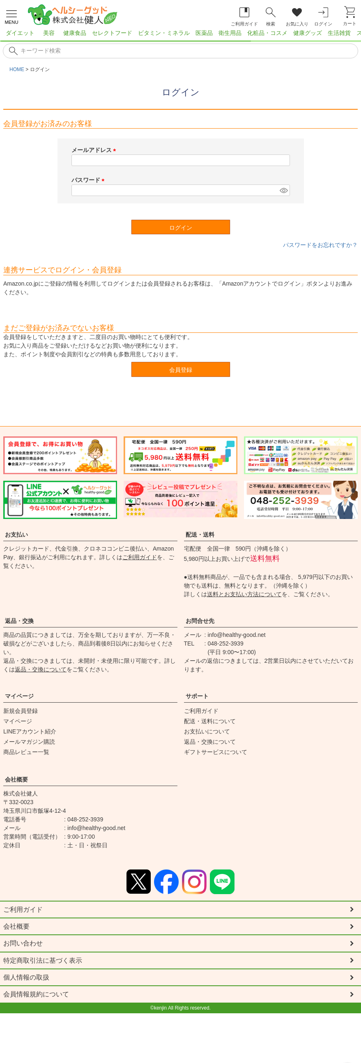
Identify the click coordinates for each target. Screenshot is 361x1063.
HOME (16, 69)
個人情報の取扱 (26, 978)
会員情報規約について (36, 995)
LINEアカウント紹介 (29, 731)
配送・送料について (210, 721)
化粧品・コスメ (267, 33)
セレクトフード (112, 33)
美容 (49, 33)
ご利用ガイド (139, 557)
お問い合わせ (23, 943)
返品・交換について (41, 669)
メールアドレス (95, 150)
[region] (180, 35)
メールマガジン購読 (29, 741)
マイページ (19, 696)
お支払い (16, 534)
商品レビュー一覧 (26, 752)
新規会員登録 (20, 711)
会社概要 (16, 779)
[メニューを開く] (11, 16)
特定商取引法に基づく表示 (42, 960)
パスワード (89, 180)
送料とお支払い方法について (244, 594)
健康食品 (74, 33)
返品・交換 (19, 621)
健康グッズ (307, 33)
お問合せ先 (200, 621)
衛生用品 (229, 33)
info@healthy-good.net (237, 635)
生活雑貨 (339, 33)
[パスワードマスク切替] (283, 190)
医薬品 (204, 33)
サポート (197, 696)
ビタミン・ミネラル (164, 33)
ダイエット (20, 33)
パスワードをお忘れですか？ (320, 245)
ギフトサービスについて (215, 752)
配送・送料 (200, 534)
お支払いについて (207, 731)
